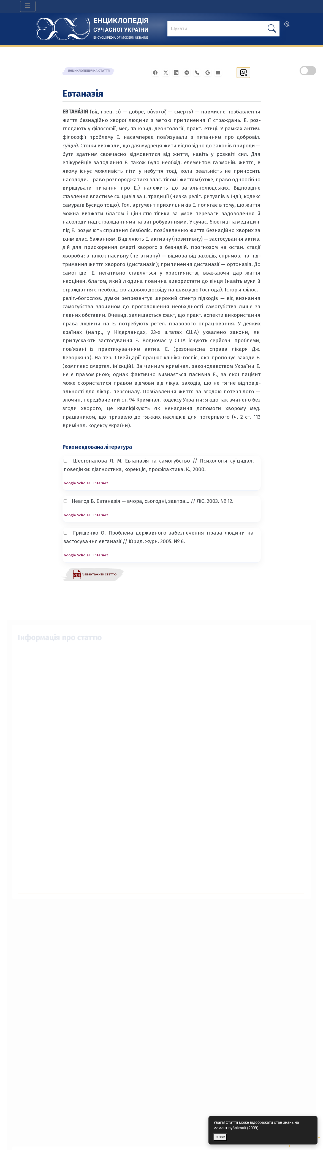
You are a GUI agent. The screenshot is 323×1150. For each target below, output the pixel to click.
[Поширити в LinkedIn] (178, 72)
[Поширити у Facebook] (157, 72)
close (220, 1137)
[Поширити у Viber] (199, 72)
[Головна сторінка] (63, 27)
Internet (100, 483)
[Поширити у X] (167, 72)
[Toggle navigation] (28, 6)
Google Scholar (77, 483)
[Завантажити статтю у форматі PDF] (94, 574)
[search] (287, 26)
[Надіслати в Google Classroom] (220, 72)
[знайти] (223, 29)
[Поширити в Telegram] (188, 72)
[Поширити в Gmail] (209, 72)
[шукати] (272, 28)
